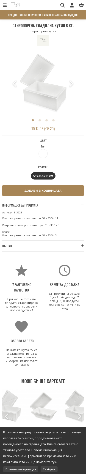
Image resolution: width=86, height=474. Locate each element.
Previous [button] (15, 83)
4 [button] (53, 120)
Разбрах (49, 469)
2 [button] (39, 120)
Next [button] (71, 83)
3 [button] (46, 120)
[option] (43, 84)
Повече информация (21, 469)
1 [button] (33, 120)
